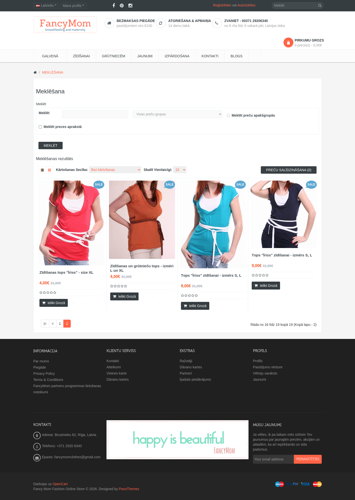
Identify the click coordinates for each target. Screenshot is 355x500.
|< (45, 324)
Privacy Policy (44, 373)
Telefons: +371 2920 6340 (62, 446)
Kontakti (112, 361)
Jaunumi (259, 379)
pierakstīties (307, 459)
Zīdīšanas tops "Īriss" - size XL (66, 272)
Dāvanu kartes (117, 379)
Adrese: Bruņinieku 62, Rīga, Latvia (69, 435)
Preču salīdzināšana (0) (288, 170)
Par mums (41, 361)
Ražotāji (186, 361)
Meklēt (41, 104)
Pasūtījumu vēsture (268, 367)
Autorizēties (246, 5)
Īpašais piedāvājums (195, 379)
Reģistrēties (222, 5)
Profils (258, 361)
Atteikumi (113, 367)
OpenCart (60, 484)
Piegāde (39, 367)
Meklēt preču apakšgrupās (251, 115)
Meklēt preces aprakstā (60, 127)
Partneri (186, 373)
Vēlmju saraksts (265, 373)
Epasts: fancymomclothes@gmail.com (71, 457)
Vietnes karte (116, 373)
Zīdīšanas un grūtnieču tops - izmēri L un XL (142, 268)
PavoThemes (129, 489)
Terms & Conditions (48, 380)
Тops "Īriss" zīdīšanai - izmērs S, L (211, 275)
